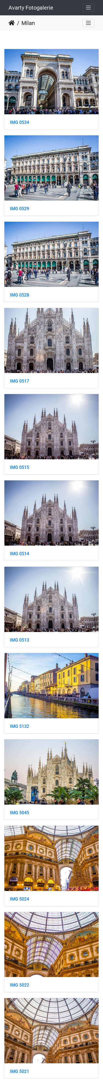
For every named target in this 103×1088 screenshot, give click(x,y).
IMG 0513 (19, 640)
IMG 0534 (19, 122)
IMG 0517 (19, 381)
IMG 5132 (19, 726)
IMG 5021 (19, 1071)
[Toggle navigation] (88, 8)
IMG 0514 (19, 553)
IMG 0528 (19, 295)
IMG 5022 (19, 985)
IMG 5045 (19, 812)
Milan (28, 23)
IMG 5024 (19, 899)
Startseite (12, 23)
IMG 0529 (19, 208)
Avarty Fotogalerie (31, 7)
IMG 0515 (19, 467)
